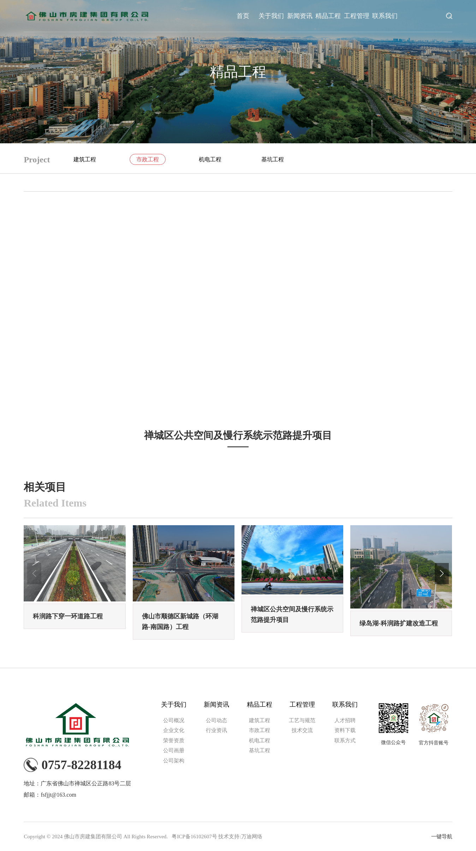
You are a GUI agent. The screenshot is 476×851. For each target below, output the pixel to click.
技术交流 (302, 730)
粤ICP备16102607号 (194, 836)
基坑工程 (272, 159)
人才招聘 (345, 720)
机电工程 (210, 159)
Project (37, 159)
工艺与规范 (302, 720)
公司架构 (173, 760)
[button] (442, 573)
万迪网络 (251, 836)
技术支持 (228, 836)
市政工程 (147, 159)
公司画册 (173, 750)
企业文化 (173, 730)
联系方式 (345, 740)
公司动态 (216, 720)
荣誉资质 (173, 740)
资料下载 (345, 730)
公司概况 (173, 720)
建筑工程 (84, 159)
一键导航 (441, 836)
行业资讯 (216, 730)
